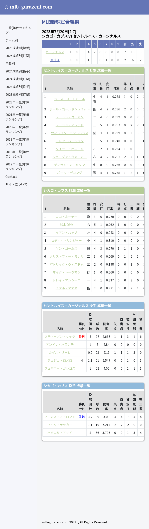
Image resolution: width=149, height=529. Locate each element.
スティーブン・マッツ (59, 336)
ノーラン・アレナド (70, 125)
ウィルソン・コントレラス (69, 133)
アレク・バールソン (70, 140)
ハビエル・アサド (59, 432)
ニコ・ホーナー (66, 216)
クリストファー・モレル (66, 256)
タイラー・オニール (70, 148)
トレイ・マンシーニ (67, 280)
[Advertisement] (93, 479)
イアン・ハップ (66, 232)
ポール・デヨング (69, 172)
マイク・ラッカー (59, 424)
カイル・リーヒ (60, 352)
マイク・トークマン (67, 272)
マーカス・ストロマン (59, 416)
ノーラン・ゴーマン (70, 117)
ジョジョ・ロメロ (59, 360)
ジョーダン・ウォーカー (70, 156)
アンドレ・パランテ (60, 344)
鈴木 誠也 (66, 224)
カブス (55, 60)
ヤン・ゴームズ (66, 248)
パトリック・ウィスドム (66, 264)
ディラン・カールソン (69, 164)
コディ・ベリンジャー (66, 240)
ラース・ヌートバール (69, 98)
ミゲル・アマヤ (66, 288)
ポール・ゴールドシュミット (69, 109)
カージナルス (55, 52)
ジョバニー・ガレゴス (59, 368)
